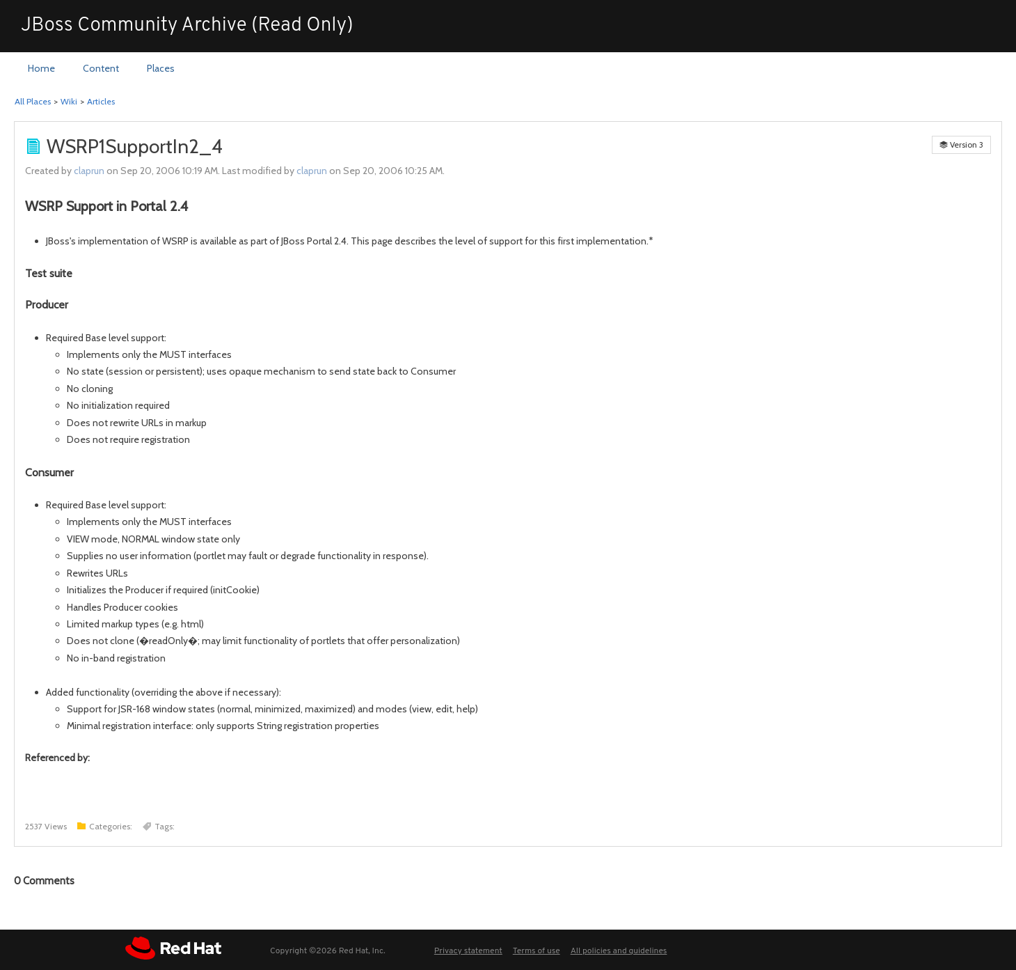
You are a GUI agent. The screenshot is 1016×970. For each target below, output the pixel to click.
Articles (101, 101)
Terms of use (536, 951)
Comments (44, 881)
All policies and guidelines (619, 951)
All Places (33, 101)
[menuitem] (41, 69)
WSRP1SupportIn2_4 (135, 146)
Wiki (69, 101)
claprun (89, 170)
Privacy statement (468, 951)
